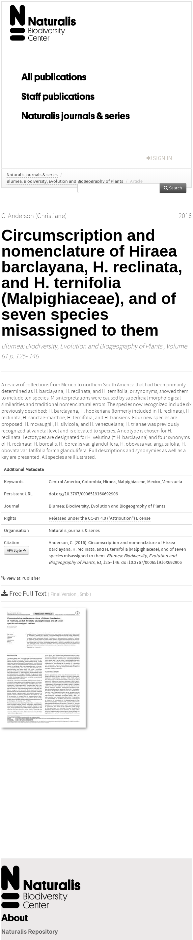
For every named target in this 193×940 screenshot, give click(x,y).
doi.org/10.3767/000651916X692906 (83, 494)
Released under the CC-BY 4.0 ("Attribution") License (100, 518)
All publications (53, 75)
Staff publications (58, 95)
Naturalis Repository (29, 932)
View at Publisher (20, 578)
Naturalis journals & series (75, 114)
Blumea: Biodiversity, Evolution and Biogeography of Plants (65, 181)
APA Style (16, 550)
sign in (159, 158)
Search (173, 188)
